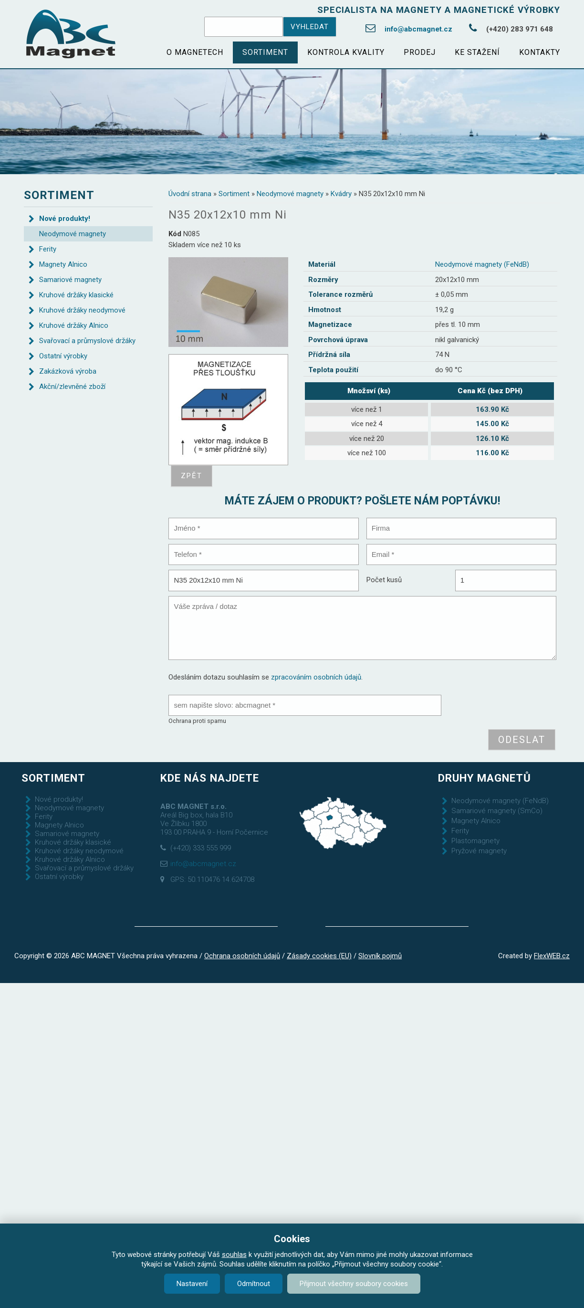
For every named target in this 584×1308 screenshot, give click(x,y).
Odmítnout (253, 1283)
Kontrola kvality (346, 52)
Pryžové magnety (479, 851)
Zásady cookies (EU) (319, 956)
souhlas (234, 1254)
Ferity (47, 249)
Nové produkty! (64, 218)
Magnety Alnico (63, 264)
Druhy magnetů (484, 778)
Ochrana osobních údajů (242, 956)
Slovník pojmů (380, 956)
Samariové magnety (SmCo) (496, 810)
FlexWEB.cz (552, 956)
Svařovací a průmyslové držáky (87, 340)
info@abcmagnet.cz (418, 29)
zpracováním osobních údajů (316, 677)
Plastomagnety (475, 841)
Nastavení (192, 1283)
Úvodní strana (189, 193)
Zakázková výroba (67, 371)
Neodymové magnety (290, 193)
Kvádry (341, 193)
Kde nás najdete (209, 778)
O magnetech (195, 52)
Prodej (420, 52)
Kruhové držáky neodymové (82, 310)
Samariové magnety (70, 279)
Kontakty (539, 52)
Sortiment (265, 52)
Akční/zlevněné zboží (72, 386)
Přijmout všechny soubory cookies (354, 1283)
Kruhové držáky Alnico (73, 325)
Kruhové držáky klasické (76, 295)
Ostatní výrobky (63, 356)
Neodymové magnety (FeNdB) (482, 264)
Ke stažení (477, 52)
